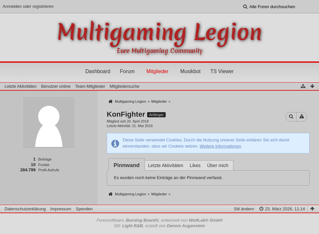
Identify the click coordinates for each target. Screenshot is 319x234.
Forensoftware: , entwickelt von (160, 220)
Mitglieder (157, 71)
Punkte (43, 165)
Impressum (60, 208)
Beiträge (44, 159)
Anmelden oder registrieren (28, 6)
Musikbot (190, 71)
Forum (127, 71)
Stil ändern (244, 208)
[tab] (126, 165)
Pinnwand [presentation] (127, 165)
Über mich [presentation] (217, 165)
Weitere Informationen (220, 146)
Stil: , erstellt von (159, 225)
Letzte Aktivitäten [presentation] (165, 165)
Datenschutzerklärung (25, 208)
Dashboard (97, 71)
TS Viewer (222, 71)
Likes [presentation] (195, 165)
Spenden (84, 208)
